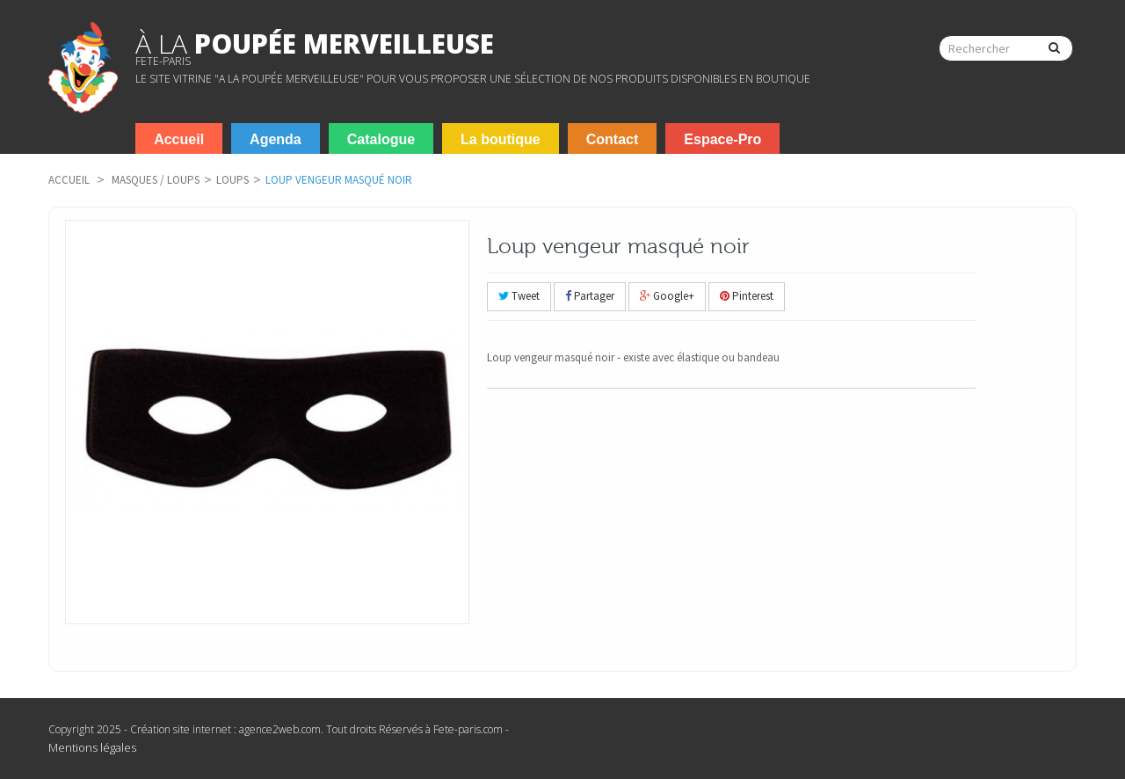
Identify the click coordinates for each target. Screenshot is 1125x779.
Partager (589, 295)
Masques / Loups (156, 179)
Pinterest (746, 295)
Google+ (667, 295)
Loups (232, 179)
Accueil (69, 179)
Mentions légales (92, 747)
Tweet (519, 295)
